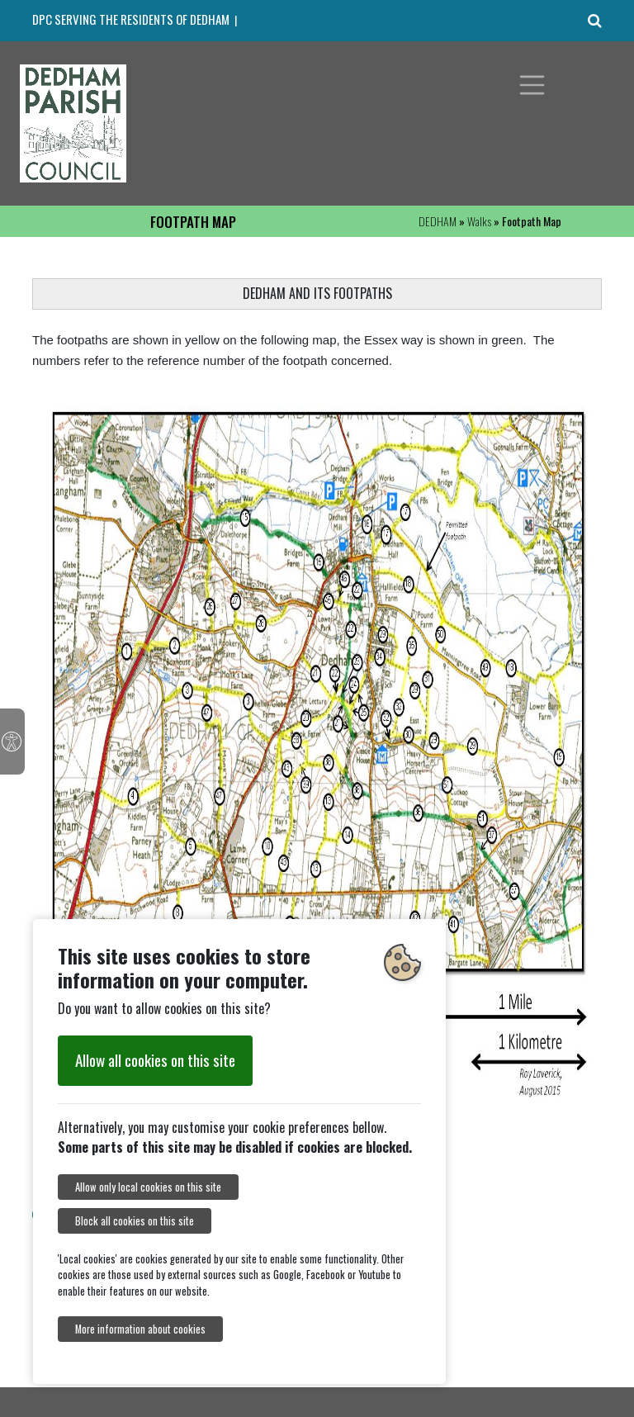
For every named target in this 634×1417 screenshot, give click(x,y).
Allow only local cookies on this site (148, 1187)
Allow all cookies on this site (155, 1060)
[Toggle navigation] (532, 85)
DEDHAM (438, 221)
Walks (479, 221)
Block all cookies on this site (134, 1221)
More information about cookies (140, 1329)
